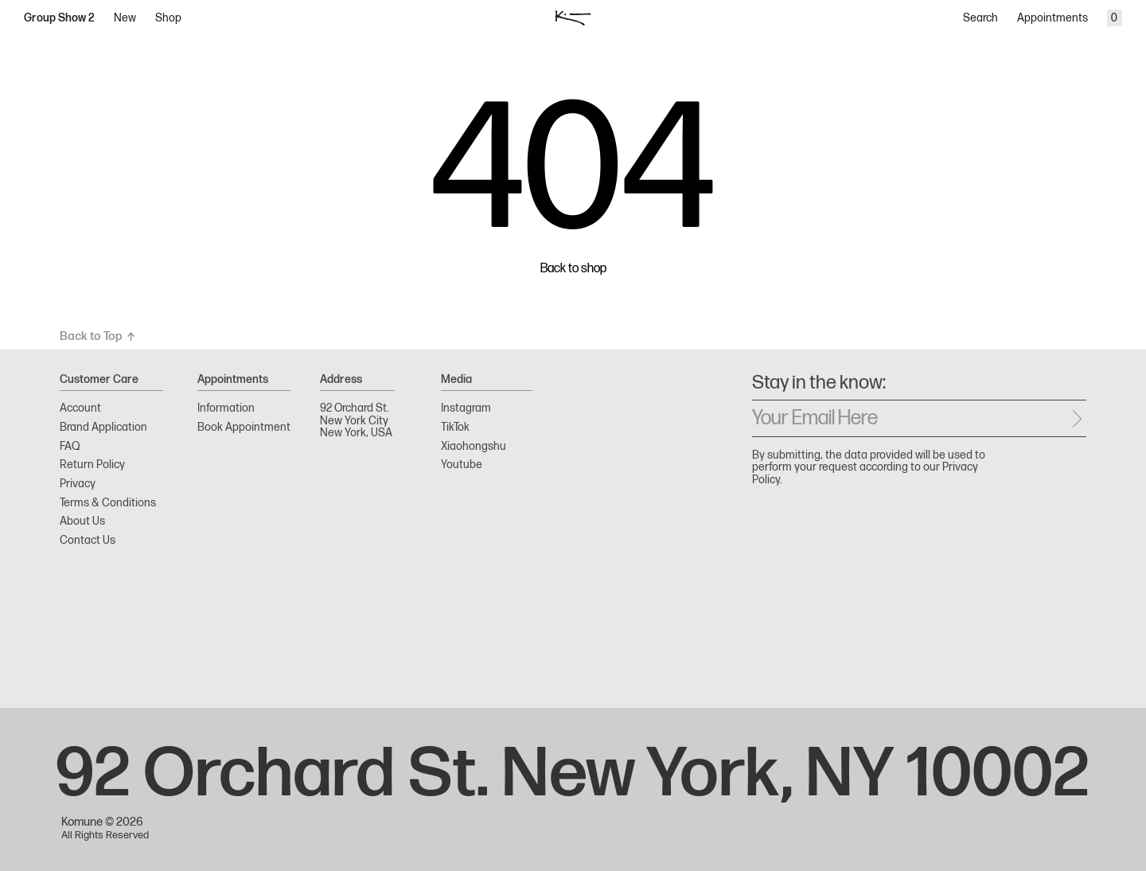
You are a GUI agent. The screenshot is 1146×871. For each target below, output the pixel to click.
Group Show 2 (59, 18)
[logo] (573, 18)
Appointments (1052, 18)
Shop (168, 18)
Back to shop (573, 269)
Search (980, 18)
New (125, 18)
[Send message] (1076, 418)
